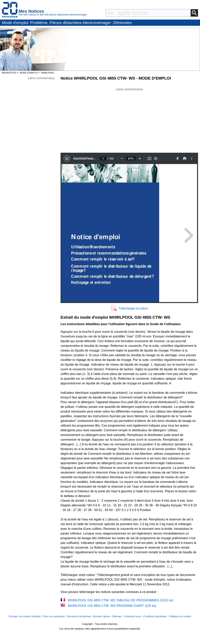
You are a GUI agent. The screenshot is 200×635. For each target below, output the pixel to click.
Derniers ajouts (101, 616)
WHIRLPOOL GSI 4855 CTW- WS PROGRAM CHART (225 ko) (112, 605)
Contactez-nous (132, 616)
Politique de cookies (180, 616)
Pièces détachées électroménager (80, 22)
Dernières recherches (79, 616)
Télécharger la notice (133, 308)
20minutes (122, 22)
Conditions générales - (156, 616)
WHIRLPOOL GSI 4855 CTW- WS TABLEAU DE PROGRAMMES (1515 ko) (120, 600)
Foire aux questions (54, 616)
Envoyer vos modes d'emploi (25, 616)
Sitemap (116, 616)
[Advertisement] (129, 119)
